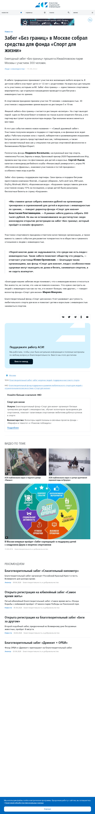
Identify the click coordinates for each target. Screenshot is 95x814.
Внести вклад (21, 361)
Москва (12, 375)
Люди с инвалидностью (15, 69)
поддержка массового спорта (66, 380)
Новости (9, 31)
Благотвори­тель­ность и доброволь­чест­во (31, 549)
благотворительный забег (20, 380)
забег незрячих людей (42, 380)
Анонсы (8, 582)
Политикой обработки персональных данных (24, 803)
